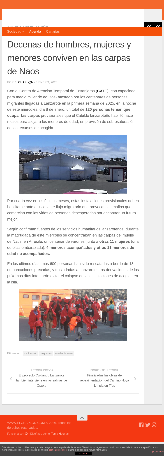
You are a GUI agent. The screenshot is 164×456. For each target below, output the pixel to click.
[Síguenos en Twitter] (147, 439)
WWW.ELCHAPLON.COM (59, 13)
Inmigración (36, 41)
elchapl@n (24, 96)
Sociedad (14, 31)
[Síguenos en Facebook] (141, 439)
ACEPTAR (83, 454)
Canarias (53, 31)
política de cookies (58, 450)
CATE (102, 105)
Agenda (35, 31)
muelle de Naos (64, 367)
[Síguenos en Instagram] (154, 439)
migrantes (46, 367)
